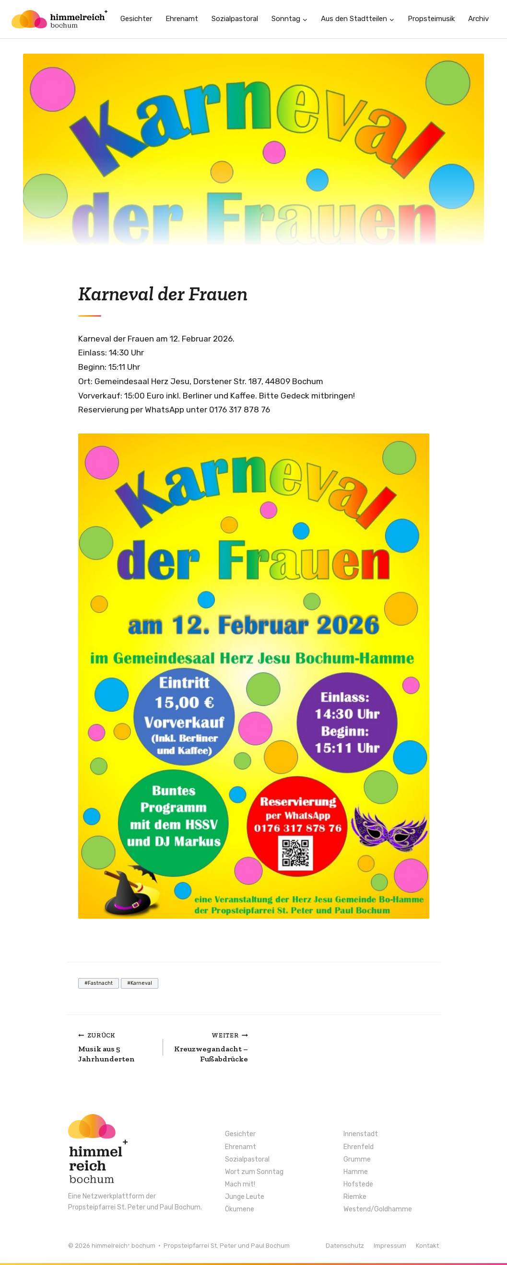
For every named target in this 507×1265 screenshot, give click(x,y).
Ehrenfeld (358, 1147)
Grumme (357, 1159)
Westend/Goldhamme (377, 1209)
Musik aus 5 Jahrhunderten (116, 1046)
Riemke (354, 1197)
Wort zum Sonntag (254, 1172)
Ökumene (239, 1209)
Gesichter (136, 18)
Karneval (139, 983)
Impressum (390, 1245)
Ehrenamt (181, 18)
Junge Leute (244, 1197)
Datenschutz (345, 1245)
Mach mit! (240, 1184)
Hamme (355, 1172)
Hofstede (358, 1184)
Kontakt (427, 1245)
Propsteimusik (431, 18)
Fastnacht (98, 983)
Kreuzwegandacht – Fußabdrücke (209, 1046)
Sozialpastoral (235, 18)
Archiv (478, 18)
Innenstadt (360, 1134)
